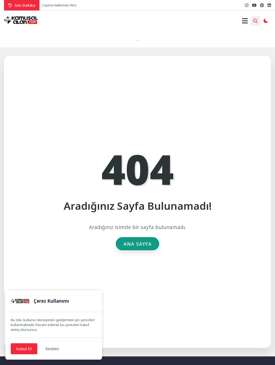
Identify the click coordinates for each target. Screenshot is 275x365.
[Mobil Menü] (245, 20)
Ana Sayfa (138, 244)
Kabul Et (24, 348)
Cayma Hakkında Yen (58, 5)
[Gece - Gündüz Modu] (265, 21)
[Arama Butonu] (255, 21)
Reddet (52, 348)
